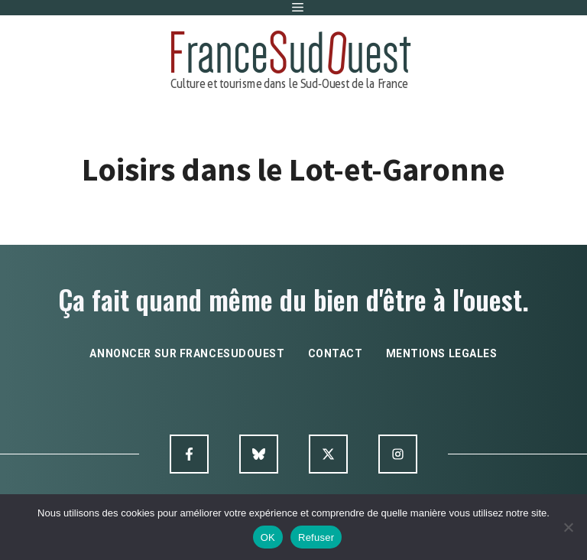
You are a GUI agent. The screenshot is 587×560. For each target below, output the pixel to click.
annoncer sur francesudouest (186, 353)
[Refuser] (568, 527)
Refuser (316, 537)
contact (335, 353)
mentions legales (442, 353)
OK (268, 537)
